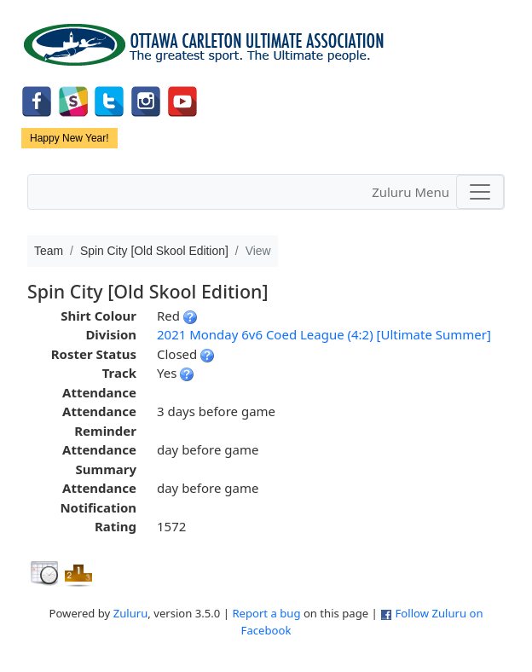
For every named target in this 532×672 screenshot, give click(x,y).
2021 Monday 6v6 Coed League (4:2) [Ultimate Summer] (324, 334)
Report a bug (266, 613)
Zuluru (130, 613)
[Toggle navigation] (480, 192)
